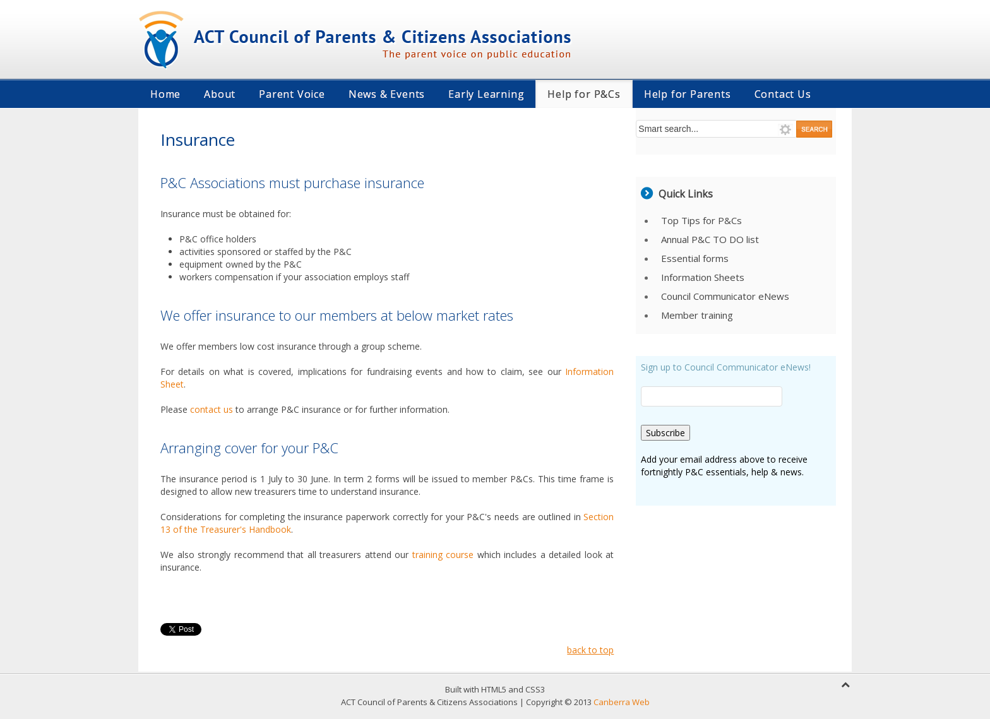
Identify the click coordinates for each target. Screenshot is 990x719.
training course (444, 555)
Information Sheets (702, 277)
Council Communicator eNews (725, 296)
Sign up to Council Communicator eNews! (726, 367)
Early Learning (486, 94)
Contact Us (782, 94)
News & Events (387, 94)
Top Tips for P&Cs (701, 220)
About (220, 94)
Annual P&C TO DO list (710, 239)
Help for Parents (687, 94)
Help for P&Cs (583, 94)
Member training (697, 315)
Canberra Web (621, 702)
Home (165, 94)
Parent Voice (292, 94)
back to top (590, 650)
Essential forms (695, 258)
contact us (211, 409)
